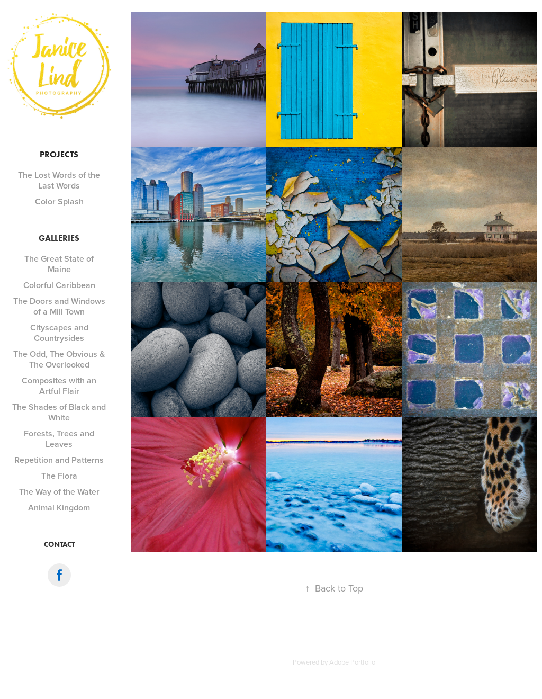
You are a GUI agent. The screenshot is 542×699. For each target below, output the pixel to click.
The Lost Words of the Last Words (59, 180)
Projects (59, 154)
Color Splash (59, 201)
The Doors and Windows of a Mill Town (59, 306)
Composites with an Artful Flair (59, 385)
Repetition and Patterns (59, 460)
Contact (59, 544)
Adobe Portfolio (352, 662)
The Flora (59, 476)
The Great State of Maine (59, 264)
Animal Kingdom (59, 507)
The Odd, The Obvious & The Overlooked (59, 359)
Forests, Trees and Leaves (59, 438)
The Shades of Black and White (59, 412)
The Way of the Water (59, 492)
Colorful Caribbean (59, 285)
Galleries (59, 238)
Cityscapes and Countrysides (59, 332)
